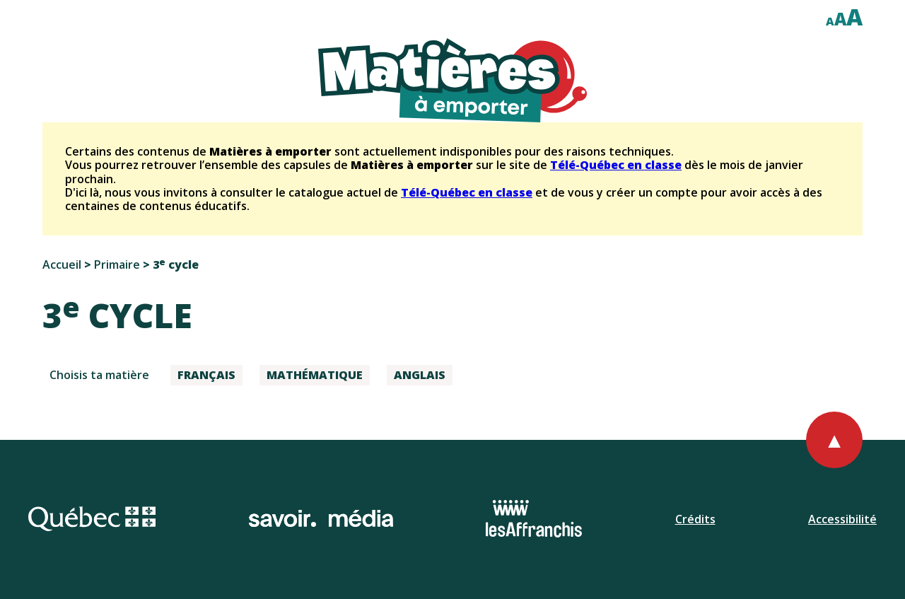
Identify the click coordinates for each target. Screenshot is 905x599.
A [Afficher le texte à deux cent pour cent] (854, 16)
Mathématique (315, 375)
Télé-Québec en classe (616, 165)
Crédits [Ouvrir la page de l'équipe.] (695, 519)
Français (206, 375)
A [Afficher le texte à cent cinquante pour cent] (840, 18)
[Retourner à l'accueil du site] (452, 80)
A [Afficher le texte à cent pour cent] (830, 21)
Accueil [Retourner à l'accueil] (61, 264)
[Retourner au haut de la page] (834, 440)
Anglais (419, 375)
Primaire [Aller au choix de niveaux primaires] (117, 264)
